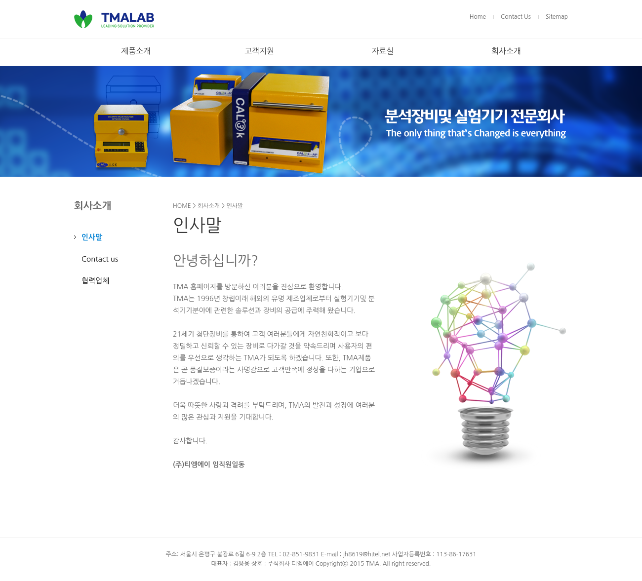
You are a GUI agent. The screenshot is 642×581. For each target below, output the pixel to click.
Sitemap (557, 17)
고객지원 (259, 51)
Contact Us (516, 17)
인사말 (91, 237)
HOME (182, 206)
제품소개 (136, 51)
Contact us (99, 259)
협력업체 (95, 280)
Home (478, 17)
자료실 (382, 51)
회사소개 (506, 51)
